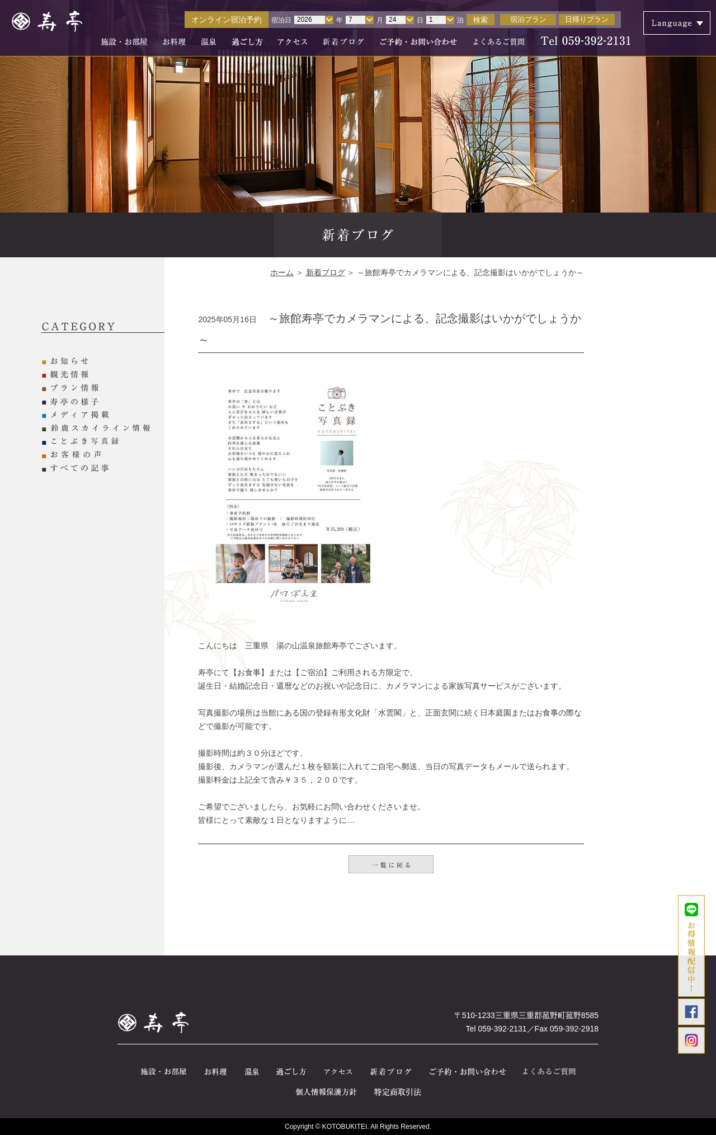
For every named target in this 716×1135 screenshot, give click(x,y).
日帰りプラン (587, 19)
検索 (480, 20)
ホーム (282, 272)
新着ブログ (325, 272)
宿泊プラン (528, 19)
